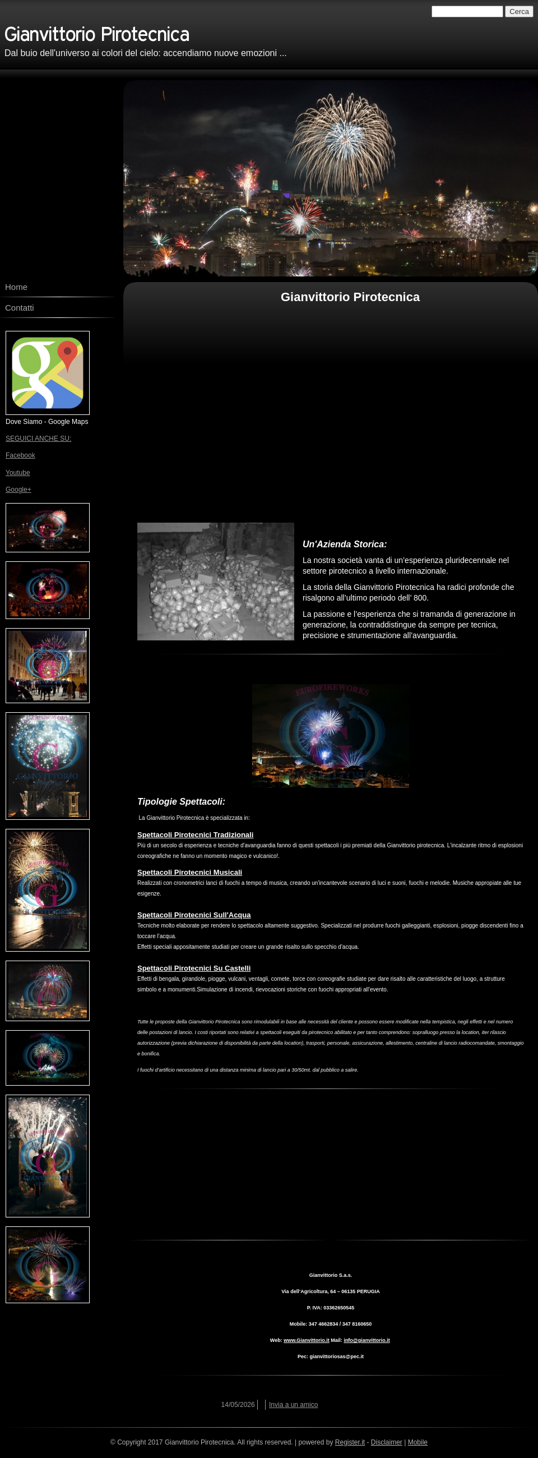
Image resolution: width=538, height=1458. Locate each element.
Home (16, 287)
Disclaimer (386, 1442)
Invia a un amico (293, 1405)
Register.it (350, 1442)
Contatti (19, 307)
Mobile (418, 1442)
